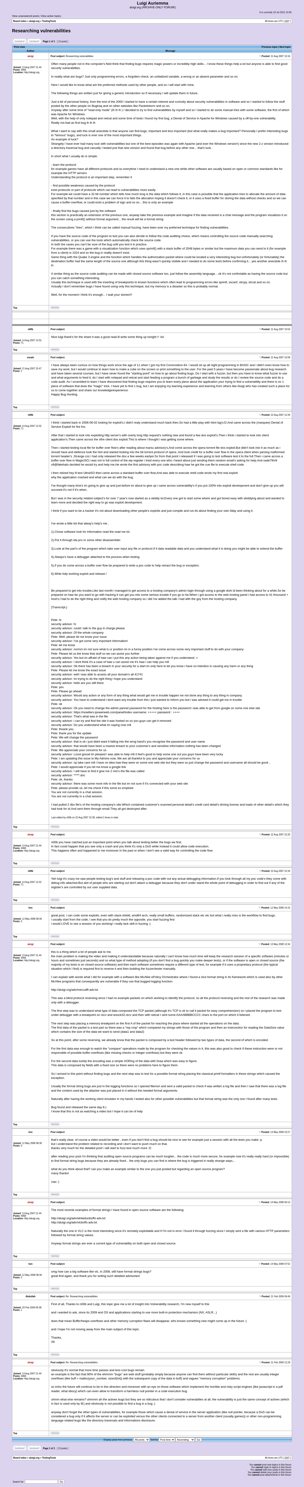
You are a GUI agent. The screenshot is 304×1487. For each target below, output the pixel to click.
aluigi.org (34, 21)
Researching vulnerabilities (41, 30)
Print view (19, 47)
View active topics (51, 16)
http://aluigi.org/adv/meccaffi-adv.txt (74, 989)
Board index (20, 21)
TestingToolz (49, 21)
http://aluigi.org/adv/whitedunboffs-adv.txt (78, 1218)
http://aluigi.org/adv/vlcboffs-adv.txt (74, 1222)
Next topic (285, 47)
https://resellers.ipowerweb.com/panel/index (103, 712)
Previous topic (270, 47)
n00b (68, 817)
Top (15, 308)
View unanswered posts (25, 16)
